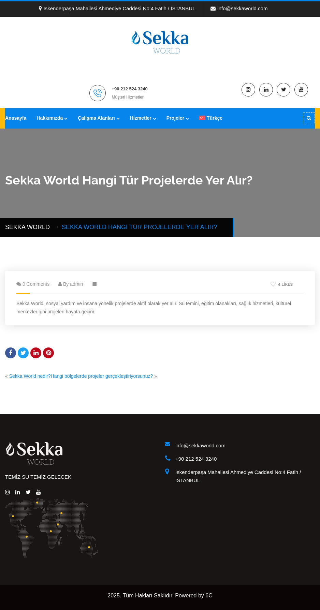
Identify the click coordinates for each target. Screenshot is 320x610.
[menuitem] (210, 118)
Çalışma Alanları (96, 118)
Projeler (175, 118)
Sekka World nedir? (30, 376)
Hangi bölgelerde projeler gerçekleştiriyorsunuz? (102, 376)
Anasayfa (15, 118)
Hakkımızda (50, 118)
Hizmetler (140, 118)
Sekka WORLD (29, 227)
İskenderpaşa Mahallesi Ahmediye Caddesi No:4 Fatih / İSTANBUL (117, 8)
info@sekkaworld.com (238, 8)
